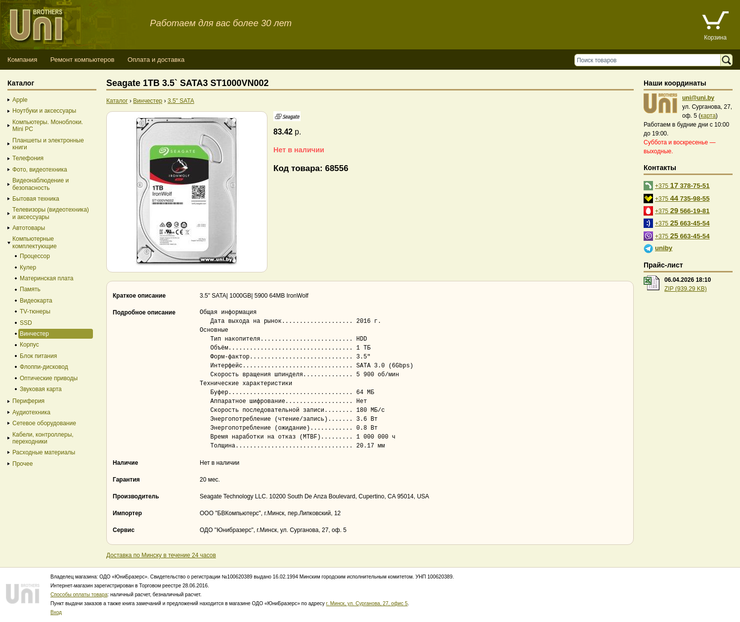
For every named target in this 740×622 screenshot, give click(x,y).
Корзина (715, 37)
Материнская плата (47, 278)
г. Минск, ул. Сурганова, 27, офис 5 (367, 603)
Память (30, 289)
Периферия (28, 401)
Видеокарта (36, 300)
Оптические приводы (49, 378)
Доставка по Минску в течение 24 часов (161, 555)
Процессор (35, 256)
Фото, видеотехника (39, 169)
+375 (682, 185)
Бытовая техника (35, 198)
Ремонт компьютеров (82, 59)
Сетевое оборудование (44, 423)
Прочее (22, 463)
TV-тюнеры (35, 311)
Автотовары (28, 227)
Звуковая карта (41, 389)
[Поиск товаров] (649, 60)
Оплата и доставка (156, 59)
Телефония (28, 158)
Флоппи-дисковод (44, 366)
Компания (22, 59)
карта (708, 115)
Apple (20, 99)
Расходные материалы (43, 452)
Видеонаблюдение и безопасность (40, 184)
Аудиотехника (31, 412)
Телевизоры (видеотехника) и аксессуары (50, 213)
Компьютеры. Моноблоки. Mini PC (47, 126)
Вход (56, 612)
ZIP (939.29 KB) (685, 288)
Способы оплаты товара (78, 594)
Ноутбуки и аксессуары (44, 110)
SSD (26, 322)
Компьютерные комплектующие (34, 242)
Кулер (28, 267)
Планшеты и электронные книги (48, 144)
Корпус (29, 344)
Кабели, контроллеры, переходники (43, 438)
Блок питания (38, 356)
